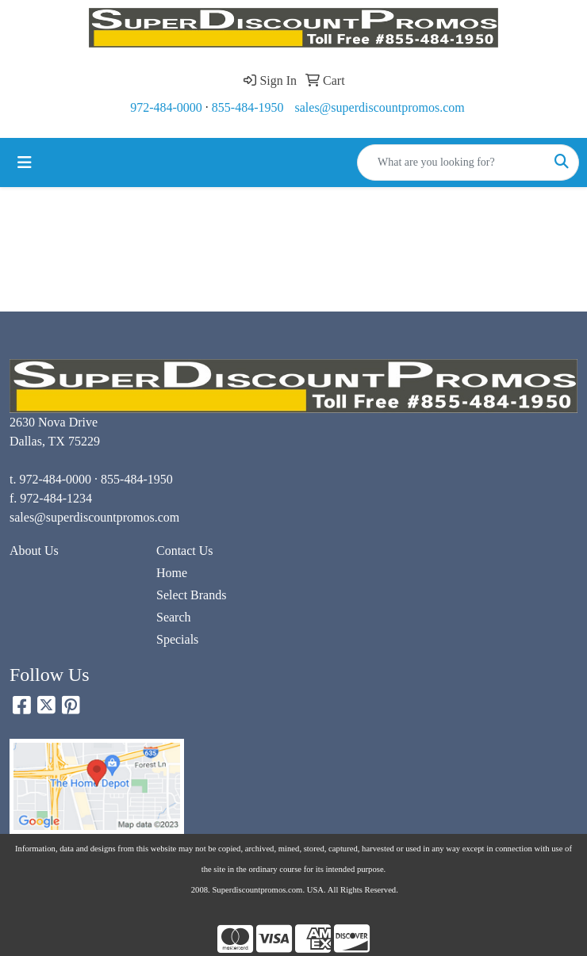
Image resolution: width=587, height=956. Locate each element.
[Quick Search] (451, 162)
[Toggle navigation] (24, 162)
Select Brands (191, 595)
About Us (34, 550)
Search (173, 617)
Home (171, 572)
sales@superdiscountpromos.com (380, 107)
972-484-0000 (166, 107)
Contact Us (184, 550)
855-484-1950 (248, 107)
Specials (177, 639)
